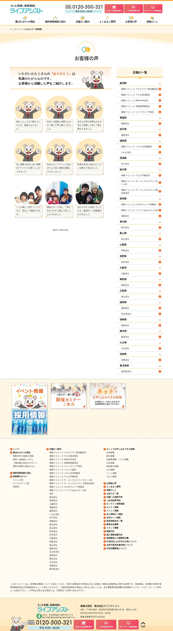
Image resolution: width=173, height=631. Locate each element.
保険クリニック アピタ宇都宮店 (135, 175)
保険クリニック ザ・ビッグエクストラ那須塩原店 (139, 191)
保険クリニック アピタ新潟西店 (135, 95)
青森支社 (125, 123)
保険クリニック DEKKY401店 (134, 100)
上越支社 (53, 504)
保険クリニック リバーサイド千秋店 (137, 112)
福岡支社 (125, 308)
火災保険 (110, 463)
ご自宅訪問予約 (113, 500)
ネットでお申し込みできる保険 (120, 449)
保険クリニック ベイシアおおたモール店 (139, 210)
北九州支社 (126, 314)
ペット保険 (111, 473)
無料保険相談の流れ (22, 473)
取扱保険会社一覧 (114, 521)
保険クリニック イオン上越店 (62, 469)
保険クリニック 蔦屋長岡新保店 (135, 106)
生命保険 (110, 452)
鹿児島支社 (126, 371)
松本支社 (125, 262)
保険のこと (111, 490)
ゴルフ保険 (111, 476)
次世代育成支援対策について (119, 545)
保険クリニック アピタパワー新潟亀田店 (139, 89)
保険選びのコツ (20, 476)
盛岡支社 (125, 135)
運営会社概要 (112, 524)
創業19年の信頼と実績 (23, 456)
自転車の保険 (112, 466)
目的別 (16, 486)
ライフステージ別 (21, 483)
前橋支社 (125, 216)
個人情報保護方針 (114, 535)
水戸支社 (125, 164)
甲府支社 (125, 250)
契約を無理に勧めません (24, 466)
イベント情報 (112, 510)
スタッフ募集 (112, 528)
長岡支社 (53, 500)
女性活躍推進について (116, 548)
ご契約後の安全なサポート (25, 463)
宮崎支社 (125, 360)
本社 (51, 494)
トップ (16, 449)
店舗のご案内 (55, 449)
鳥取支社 (125, 285)
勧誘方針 (110, 531)
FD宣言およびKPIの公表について (121, 541)
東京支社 (125, 227)
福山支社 (125, 296)
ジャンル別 (18, 480)
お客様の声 (111, 483)
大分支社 (125, 348)
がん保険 (110, 469)
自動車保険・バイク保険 (117, 459)
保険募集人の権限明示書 (117, 538)
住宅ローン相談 (113, 517)
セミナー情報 (112, 507)
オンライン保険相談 (115, 504)
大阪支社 (125, 273)
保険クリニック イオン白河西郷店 (136, 146)
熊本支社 (125, 337)
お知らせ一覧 (112, 493)
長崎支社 (125, 325)
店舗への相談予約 (114, 497)
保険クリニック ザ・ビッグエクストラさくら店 (139, 182)
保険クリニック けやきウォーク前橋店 (138, 204)
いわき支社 (126, 152)
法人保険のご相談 (114, 514)
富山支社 (125, 239)
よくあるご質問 (113, 486)
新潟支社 (53, 497)
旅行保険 (110, 456)
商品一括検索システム (23, 459)
